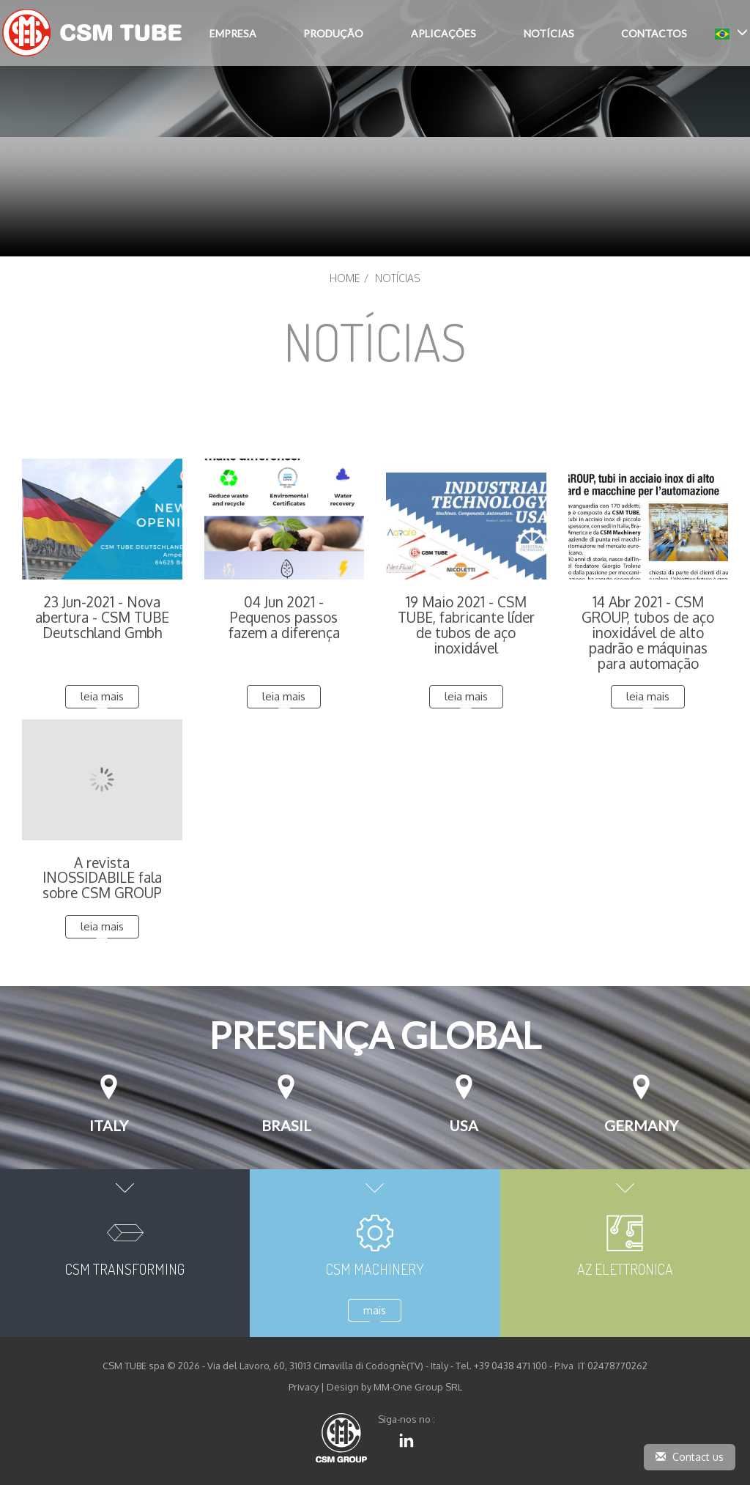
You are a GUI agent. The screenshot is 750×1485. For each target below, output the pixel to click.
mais (374, 1310)
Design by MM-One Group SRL (394, 1387)
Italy (108, 1125)
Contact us (690, 1457)
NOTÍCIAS (549, 33)
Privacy (304, 1387)
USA (463, 1125)
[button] (731, 33)
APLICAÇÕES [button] (443, 33)
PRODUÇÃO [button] (333, 33)
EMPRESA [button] (232, 33)
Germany (641, 1125)
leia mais (102, 696)
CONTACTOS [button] (654, 33)
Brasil (286, 1125)
